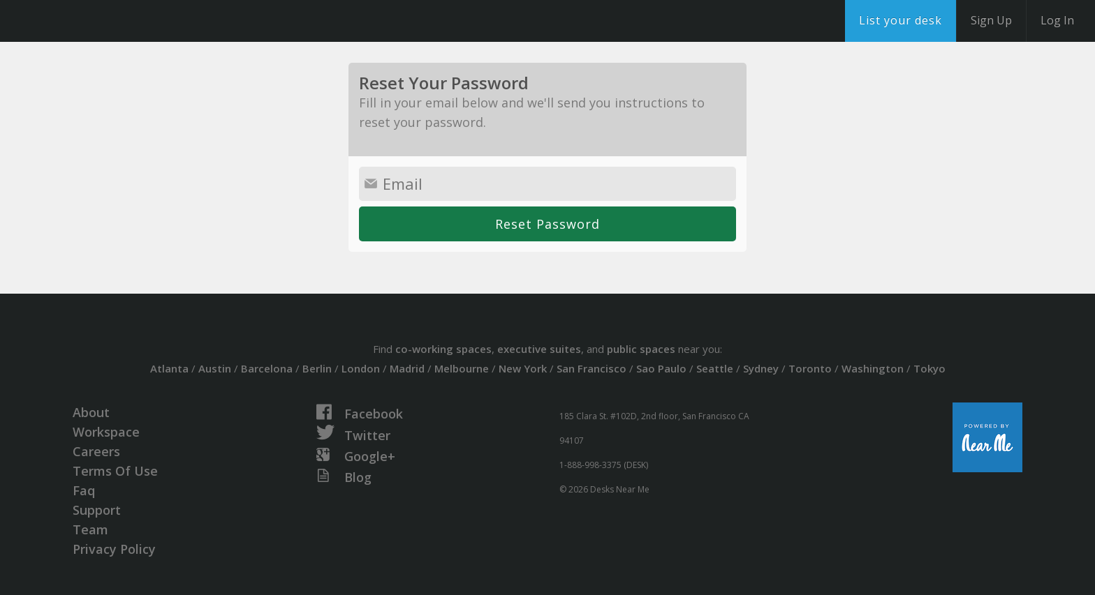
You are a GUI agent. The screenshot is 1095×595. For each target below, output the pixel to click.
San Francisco (591, 368)
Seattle (714, 368)
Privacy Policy (114, 549)
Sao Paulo (661, 368)
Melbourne (461, 368)
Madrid (407, 368)
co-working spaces (443, 349)
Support (97, 510)
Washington (873, 368)
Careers (96, 451)
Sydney (761, 368)
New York (523, 368)
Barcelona (267, 368)
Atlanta (169, 368)
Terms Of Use (115, 470)
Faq (84, 490)
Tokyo (929, 368)
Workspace (106, 431)
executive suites (539, 349)
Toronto (810, 368)
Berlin (317, 368)
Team (90, 529)
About (91, 412)
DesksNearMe (97, 20)
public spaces (641, 349)
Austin (214, 368)
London (360, 368)
